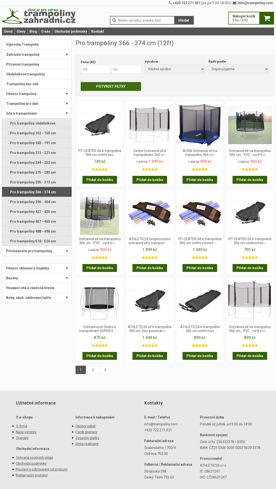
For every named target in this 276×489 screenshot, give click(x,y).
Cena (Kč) (88, 62)
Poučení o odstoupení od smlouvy (42, 469)
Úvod (8, 31)
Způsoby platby (87, 438)
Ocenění (22, 438)
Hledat (183, 20)
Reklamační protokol (32, 475)
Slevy (21, 31)
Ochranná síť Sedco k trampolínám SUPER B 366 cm (99, 329)
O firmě (21, 426)
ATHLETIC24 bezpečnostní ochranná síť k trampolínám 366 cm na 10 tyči (150, 241)
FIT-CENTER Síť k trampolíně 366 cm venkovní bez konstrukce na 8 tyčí (249, 241)
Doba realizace (87, 444)
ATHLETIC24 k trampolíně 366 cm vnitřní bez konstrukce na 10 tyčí (200, 329)
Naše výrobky (26, 432)
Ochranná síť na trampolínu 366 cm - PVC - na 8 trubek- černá (250, 329)
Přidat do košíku (99, 180)
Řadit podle (217, 61)
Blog (33, 31)
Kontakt (97, 31)
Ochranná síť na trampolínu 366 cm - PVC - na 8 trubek (250, 153)
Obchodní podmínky (70, 31)
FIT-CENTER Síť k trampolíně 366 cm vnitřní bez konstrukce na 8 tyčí (99, 153)
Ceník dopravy (86, 432)
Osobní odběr (86, 426)
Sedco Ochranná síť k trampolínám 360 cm (149, 153)
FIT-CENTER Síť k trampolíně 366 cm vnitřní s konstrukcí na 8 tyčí (199, 241)
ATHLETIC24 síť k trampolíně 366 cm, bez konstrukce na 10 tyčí (149, 329)
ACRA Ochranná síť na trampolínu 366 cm (200, 153)
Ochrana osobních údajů (34, 458)
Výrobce (151, 61)
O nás (45, 31)
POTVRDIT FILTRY (111, 86)
